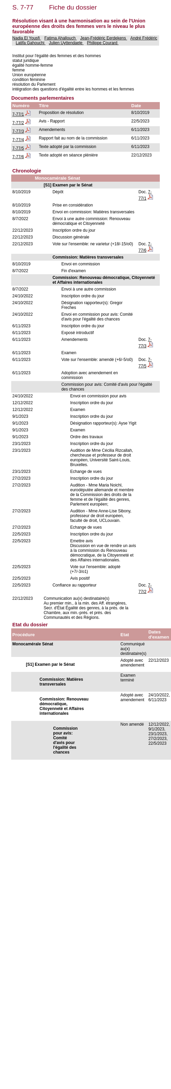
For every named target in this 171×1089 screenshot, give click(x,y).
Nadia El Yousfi (26, 38)
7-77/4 (18, 139)
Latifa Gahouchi (30, 42)
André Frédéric (143, 38)
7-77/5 (18, 148)
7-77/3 (18, 131)
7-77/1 (18, 114)
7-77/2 (18, 122)
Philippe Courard (103, 42)
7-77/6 (18, 156)
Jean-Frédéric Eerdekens (103, 38)
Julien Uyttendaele (66, 42)
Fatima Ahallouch (60, 38)
